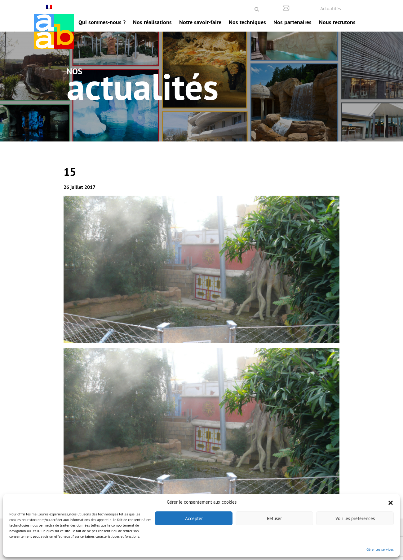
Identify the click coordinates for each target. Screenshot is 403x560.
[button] (391, 502)
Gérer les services (380, 549)
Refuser (274, 518)
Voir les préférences (355, 518)
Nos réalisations (152, 22)
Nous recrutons (337, 22)
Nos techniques (247, 22)
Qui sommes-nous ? (102, 22)
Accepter (194, 518)
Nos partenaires (292, 22)
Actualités (330, 8)
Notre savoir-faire (200, 22)
